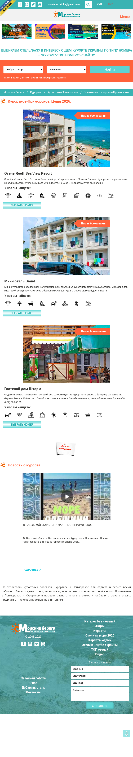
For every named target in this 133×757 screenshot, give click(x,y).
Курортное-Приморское (62, 92)
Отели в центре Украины (100, 645)
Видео (99, 654)
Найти (109, 69)
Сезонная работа (33, 679)
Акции (99, 626)
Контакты (33, 693)
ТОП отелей (99, 649)
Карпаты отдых (99, 640)
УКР (99, 4)
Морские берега (13, 92)
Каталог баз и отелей (99, 621)
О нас (33, 684)
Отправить (100, 708)
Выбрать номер (22, 205)
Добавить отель (33, 688)
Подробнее (30, 569)
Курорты (36, 92)
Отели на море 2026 (99, 635)
